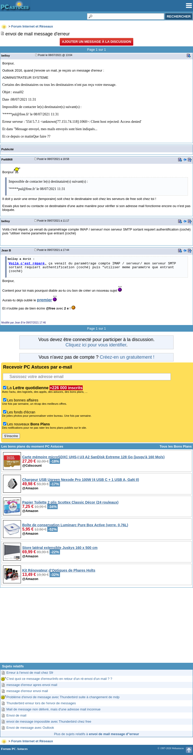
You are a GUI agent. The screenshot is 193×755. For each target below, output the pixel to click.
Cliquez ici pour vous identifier (95, 344)
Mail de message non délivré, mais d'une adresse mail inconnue (53, 709)
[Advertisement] (96, 627)
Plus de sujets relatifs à (96, 734)
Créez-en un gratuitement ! (127, 357)
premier (44, 300)
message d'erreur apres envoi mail (31, 685)
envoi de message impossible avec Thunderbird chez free (48, 721)
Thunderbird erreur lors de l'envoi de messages (41, 703)
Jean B (6, 250)
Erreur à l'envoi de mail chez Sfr (29, 673)
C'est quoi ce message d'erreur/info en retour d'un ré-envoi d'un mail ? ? (59, 679)
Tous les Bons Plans (176, 446)
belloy (5, 55)
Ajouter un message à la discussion (96, 42)
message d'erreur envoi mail (27, 691)
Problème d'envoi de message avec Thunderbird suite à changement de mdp (62, 697)
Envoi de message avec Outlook (30, 728)
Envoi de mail (16, 715)
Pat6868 (7, 159)
